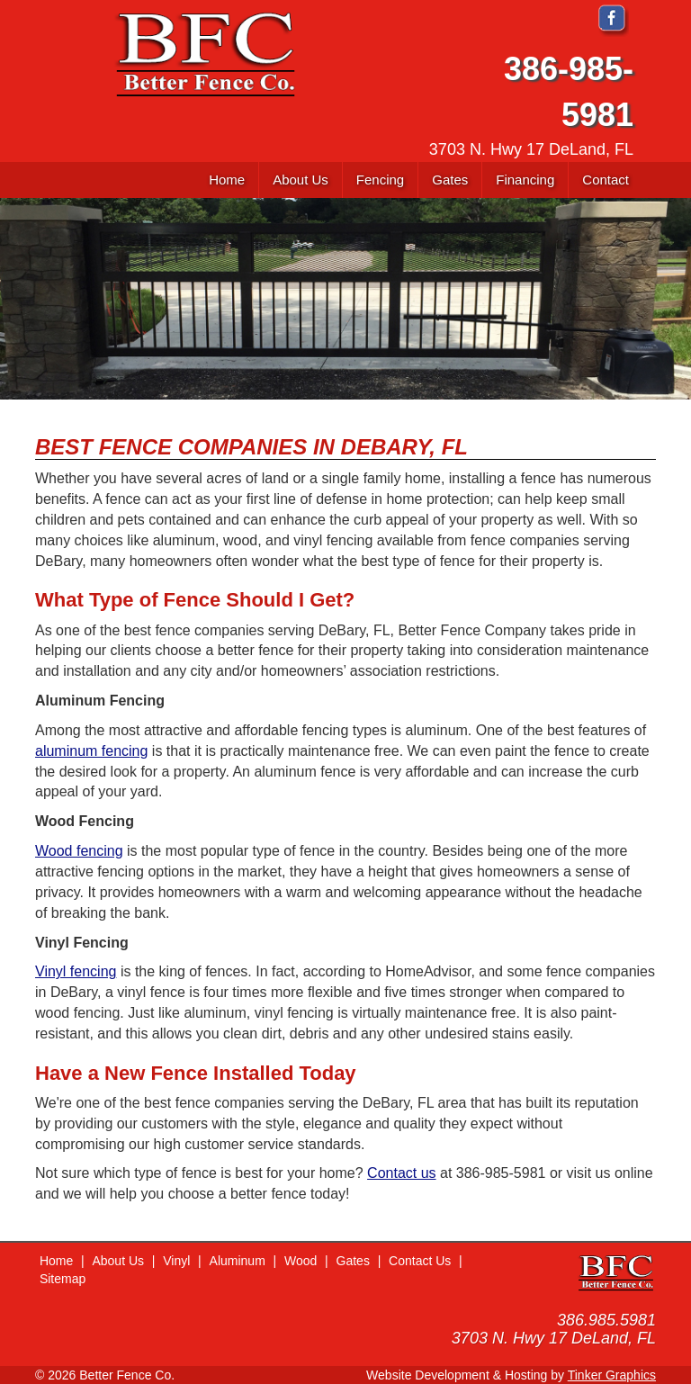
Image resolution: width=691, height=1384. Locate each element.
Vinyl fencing (75, 971)
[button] (380, 180)
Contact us (401, 1173)
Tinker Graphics (612, 1375)
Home (56, 1261)
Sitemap (62, 1279)
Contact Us (420, 1261)
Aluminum (237, 1261)
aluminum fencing (91, 751)
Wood (300, 1261)
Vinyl (176, 1261)
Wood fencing (79, 850)
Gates (353, 1261)
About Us (118, 1261)
